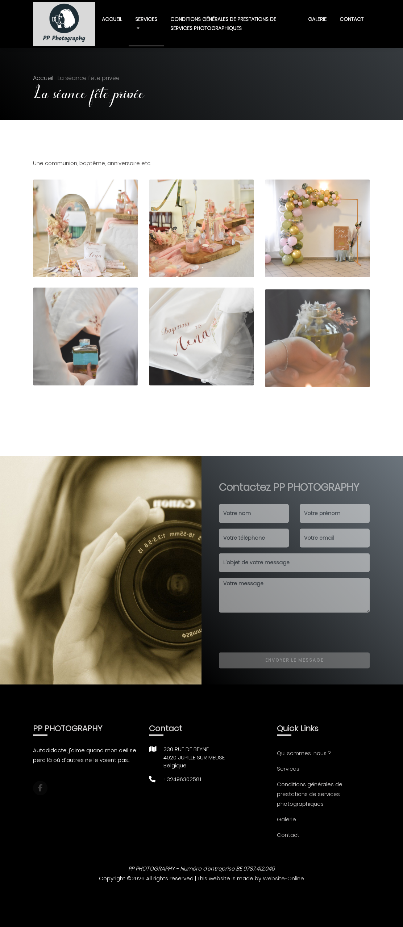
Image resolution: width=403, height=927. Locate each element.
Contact (351, 19)
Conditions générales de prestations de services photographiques (223, 24)
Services (288, 768)
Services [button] (146, 19)
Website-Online (283, 878)
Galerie (317, 19)
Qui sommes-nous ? (304, 753)
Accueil (112, 19)
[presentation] (274, 639)
